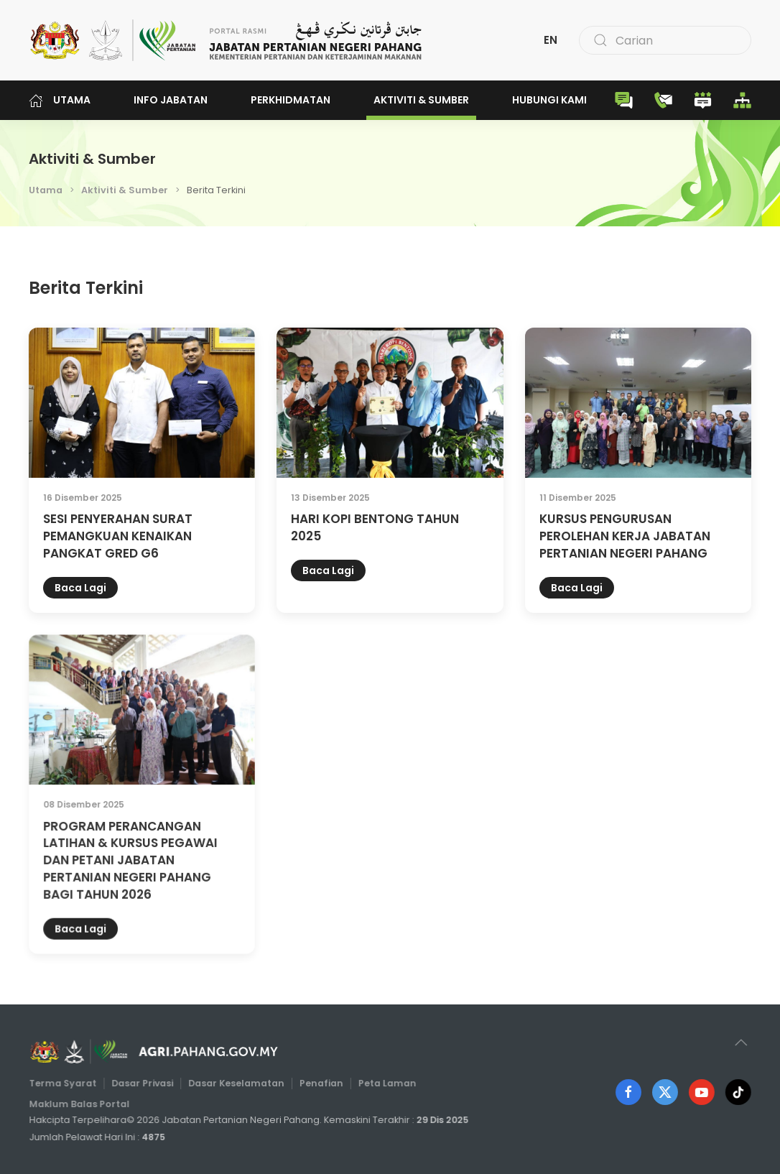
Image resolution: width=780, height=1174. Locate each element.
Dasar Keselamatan (237, 1083)
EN (550, 39)
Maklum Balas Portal (83, 1103)
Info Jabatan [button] (171, 100)
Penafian (320, 1083)
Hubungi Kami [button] (549, 100)
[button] (738, 1042)
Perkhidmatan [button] (290, 100)
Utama (59, 100)
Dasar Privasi (145, 1083)
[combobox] (665, 40)
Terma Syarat (67, 1083)
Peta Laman (384, 1083)
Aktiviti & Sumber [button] (421, 100)
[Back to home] (226, 40)
